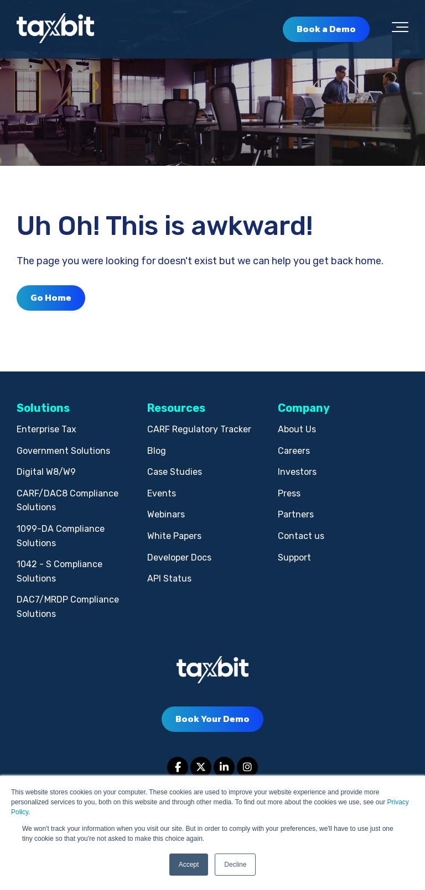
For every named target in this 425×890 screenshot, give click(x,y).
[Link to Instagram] (247, 767)
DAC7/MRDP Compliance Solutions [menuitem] (68, 606)
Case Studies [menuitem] (174, 472)
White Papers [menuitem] (174, 536)
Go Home (50, 297)
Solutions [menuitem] (43, 408)
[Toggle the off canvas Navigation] (400, 29)
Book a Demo (326, 28)
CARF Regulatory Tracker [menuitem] (199, 429)
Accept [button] (189, 864)
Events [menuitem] (161, 493)
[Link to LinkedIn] (224, 767)
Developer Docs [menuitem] (179, 557)
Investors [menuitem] (297, 472)
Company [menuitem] (304, 408)
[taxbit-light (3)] (55, 29)
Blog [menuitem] (156, 451)
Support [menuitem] (294, 557)
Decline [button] (235, 864)
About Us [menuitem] (297, 429)
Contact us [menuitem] (301, 536)
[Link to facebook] (177, 767)
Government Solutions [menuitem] (63, 451)
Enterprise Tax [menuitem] (46, 429)
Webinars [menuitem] (166, 514)
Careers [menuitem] (294, 451)
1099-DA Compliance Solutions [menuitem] (61, 535)
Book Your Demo (212, 718)
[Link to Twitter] (200, 767)
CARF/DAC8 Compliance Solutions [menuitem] (67, 500)
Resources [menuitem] (176, 408)
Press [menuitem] (289, 493)
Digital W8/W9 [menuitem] (46, 472)
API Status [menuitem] (169, 578)
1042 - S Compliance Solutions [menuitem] (59, 571)
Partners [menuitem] (296, 514)
